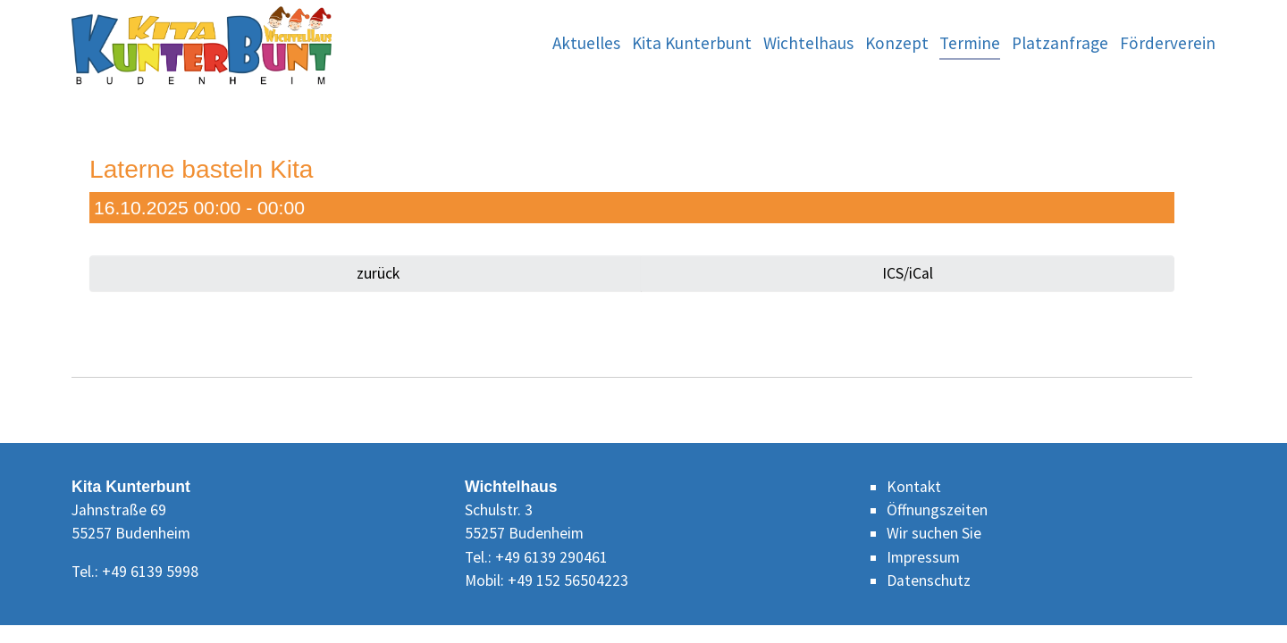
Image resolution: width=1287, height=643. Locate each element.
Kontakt (914, 487)
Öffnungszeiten (937, 510)
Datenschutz (929, 580)
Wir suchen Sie (934, 533)
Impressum (923, 557)
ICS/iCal (907, 273)
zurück (376, 273)
